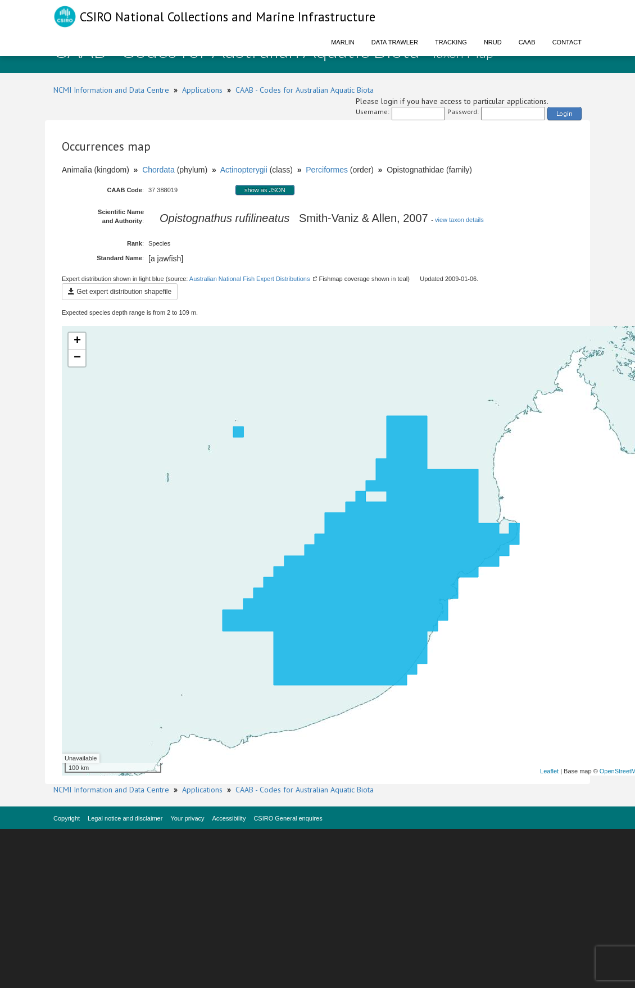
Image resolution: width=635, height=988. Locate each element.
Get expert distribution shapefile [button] (119, 292)
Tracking (451, 42)
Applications (202, 90)
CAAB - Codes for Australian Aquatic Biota (304, 90)
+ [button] (77, 341)
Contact (567, 42)
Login (564, 113)
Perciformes (327, 169)
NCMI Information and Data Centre (111, 90)
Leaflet (549, 771)
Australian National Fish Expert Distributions (249, 278)
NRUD (493, 42)
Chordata (158, 169)
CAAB (527, 42)
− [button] (77, 358)
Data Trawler (394, 42)
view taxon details (459, 219)
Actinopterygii (243, 169)
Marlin (343, 42)
